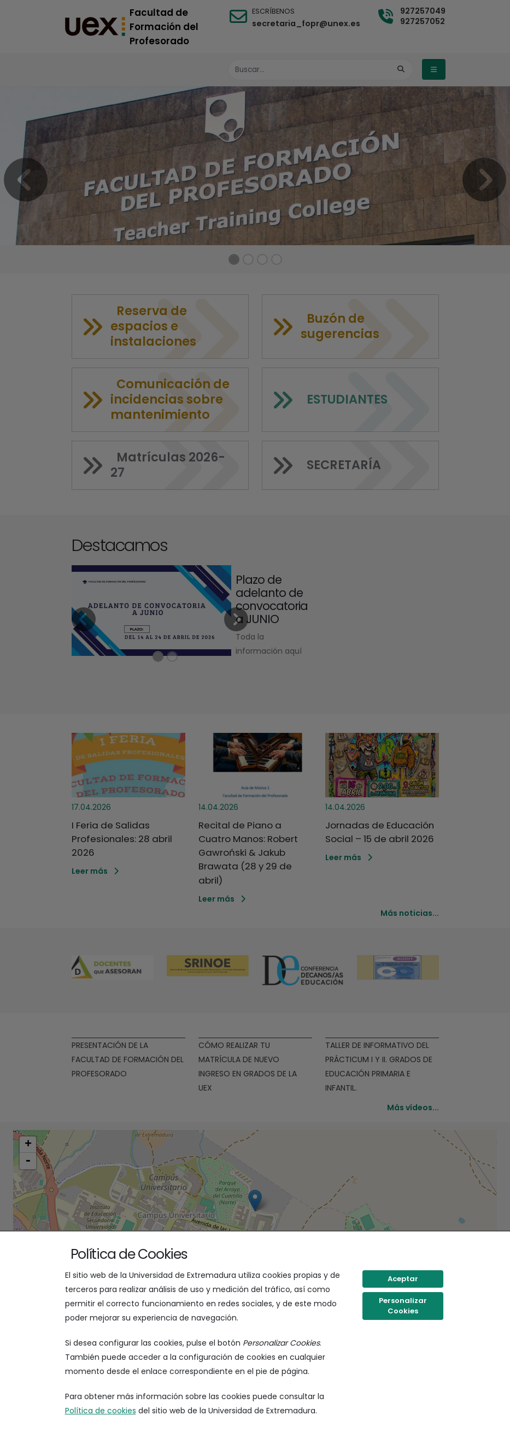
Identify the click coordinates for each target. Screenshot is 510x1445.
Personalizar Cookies (403, 1306)
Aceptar (403, 1279)
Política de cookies (100, 1410)
